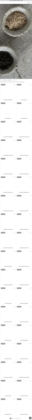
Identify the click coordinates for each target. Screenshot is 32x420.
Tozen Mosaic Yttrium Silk (24, 414)
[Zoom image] (14, 84)
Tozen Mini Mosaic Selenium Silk (24, 192)
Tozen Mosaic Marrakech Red (8, 377)
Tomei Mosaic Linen (8, 118)
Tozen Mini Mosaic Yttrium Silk (8, 229)
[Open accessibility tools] (30, 418)
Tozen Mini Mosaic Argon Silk (24, 155)
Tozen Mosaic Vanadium (8, 321)
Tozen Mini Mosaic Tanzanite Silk (8, 155)
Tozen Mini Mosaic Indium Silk (24, 247)
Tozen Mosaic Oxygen (8, 303)
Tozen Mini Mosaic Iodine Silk (8, 173)
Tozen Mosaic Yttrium (8, 414)
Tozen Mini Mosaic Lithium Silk (24, 284)
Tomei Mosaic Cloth (24, 99)
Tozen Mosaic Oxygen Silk (24, 303)
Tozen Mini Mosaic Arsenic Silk (8, 192)
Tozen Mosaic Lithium (8, 358)
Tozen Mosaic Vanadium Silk (24, 321)
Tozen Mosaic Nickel (8, 340)
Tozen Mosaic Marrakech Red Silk (24, 377)
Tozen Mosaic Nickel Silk (24, 340)
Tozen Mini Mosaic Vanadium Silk (24, 266)
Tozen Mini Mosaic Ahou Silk (24, 210)
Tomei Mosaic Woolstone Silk (8, 99)
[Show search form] (28, 3)
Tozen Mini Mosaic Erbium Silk (24, 173)
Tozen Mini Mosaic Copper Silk (8, 247)
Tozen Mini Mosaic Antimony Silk (24, 136)
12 (17, 418)
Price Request (3, 84)
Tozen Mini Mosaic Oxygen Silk (8, 136)
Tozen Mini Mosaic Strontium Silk (8, 210)
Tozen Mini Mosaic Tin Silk (8, 266)
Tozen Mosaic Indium (8, 395)
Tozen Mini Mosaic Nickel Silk (8, 284)
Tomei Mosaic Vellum (24, 118)
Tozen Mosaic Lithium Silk (24, 358)
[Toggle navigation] (30, 3)
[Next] (19, 418)
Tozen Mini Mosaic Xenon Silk (24, 229)
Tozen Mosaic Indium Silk (24, 395)
